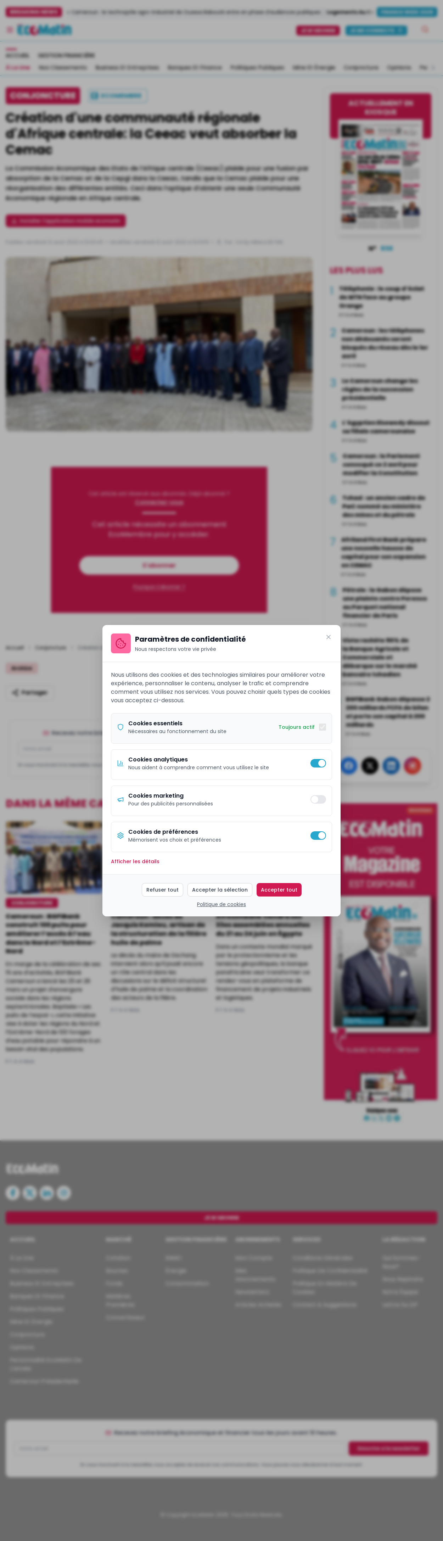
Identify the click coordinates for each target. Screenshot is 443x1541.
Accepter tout (279, 889)
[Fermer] (328, 637)
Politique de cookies (221, 904)
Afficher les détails (135, 861)
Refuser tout (162, 889)
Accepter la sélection (220, 889)
